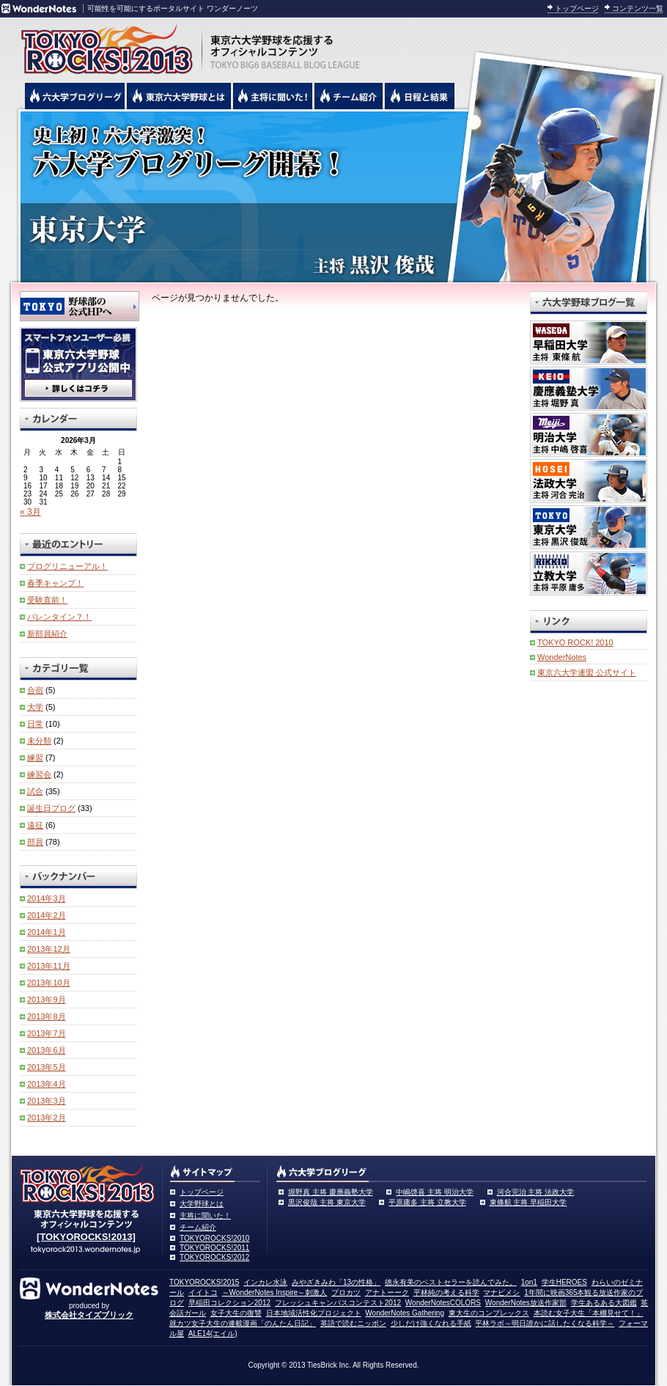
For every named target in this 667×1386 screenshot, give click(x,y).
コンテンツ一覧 (637, 8)
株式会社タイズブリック (89, 1314)
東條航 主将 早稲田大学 (528, 1202)
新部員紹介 (47, 633)
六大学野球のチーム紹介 (348, 96)
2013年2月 (46, 1117)
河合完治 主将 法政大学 (536, 1192)
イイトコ (203, 1292)
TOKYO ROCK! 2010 (575, 642)
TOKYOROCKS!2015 (204, 1282)
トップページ (577, 8)
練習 (35, 757)
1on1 (529, 1282)
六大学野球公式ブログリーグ (75, 96)
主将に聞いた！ (205, 1215)
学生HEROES (564, 1282)
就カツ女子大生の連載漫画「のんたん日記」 (242, 1323)
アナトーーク (387, 1292)
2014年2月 (46, 915)
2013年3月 (46, 1100)
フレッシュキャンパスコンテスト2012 (338, 1303)
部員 (35, 841)
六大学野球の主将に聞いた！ (272, 96)
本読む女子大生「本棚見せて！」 (589, 1313)
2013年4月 (46, 1083)
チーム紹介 (198, 1227)
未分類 (39, 740)
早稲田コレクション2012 (229, 1303)
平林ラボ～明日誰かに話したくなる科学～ (544, 1323)
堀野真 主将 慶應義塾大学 (330, 1192)
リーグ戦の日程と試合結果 (419, 96)
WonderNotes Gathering (404, 1313)
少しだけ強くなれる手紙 (431, 1323)
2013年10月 (48, 982)
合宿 (35, 690)
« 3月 (30, 512)
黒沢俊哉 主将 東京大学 (327, 1202)
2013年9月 (46, 999)
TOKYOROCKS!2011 (214, 1248)
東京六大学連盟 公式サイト (586, 672)
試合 (35, 791)
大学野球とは (202, 1204)
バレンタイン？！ (59, 616)
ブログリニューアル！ (67, 566)
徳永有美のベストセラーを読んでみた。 (451, 1282)
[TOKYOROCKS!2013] (86, 1236)
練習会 (39, 774)
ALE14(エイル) (212, 1334)
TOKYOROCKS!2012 (214, 1257)
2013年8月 (46, 1016)
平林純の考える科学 (446, 1292)
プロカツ (346, 1292)
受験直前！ (47, 599)
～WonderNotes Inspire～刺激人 (275, 1292)
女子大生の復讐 (236, 1313)
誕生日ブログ (51, 808)
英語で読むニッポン (353, 1323)
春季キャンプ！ (55, 583)
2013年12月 (48, 949)
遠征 (35, 825)
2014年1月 (46, 932)
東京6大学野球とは (179, 96)
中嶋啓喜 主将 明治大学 (434, 1192)
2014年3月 (46, 898)
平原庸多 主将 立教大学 (427, 1202)
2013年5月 (46, 1067)
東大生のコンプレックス (489, 1313)
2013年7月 (46, 1033)
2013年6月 (46, 1050)
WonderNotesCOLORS (443, 1303)
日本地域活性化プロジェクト (313, 1313)
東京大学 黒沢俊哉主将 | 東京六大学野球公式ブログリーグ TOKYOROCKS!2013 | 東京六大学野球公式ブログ (333, 195)
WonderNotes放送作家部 (526, 1303)
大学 (35, 707)
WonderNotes (561, 657)
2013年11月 (48, 965)
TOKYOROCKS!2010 (214, 1238)
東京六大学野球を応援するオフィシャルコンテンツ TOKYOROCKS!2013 (102, 45)
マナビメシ (501, 1292)
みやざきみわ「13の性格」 (336, 1282)
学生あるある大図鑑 (604, 1303)
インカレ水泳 (265, 1282)
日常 (35, 723)
